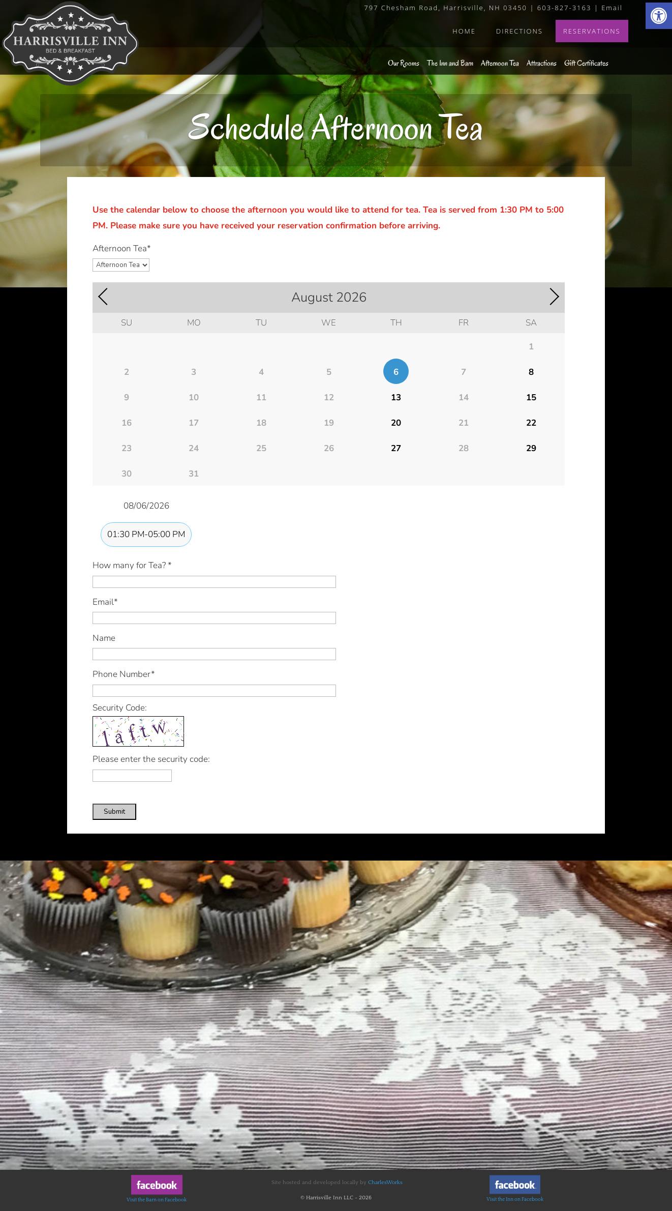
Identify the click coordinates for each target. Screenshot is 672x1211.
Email (105, 602)
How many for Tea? (132, 565)
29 (531, 448)
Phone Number (124, 674)
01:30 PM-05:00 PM (146, 534)
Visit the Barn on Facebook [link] (157, 1200)
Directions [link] (519, 31)
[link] (659, 16)
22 (531, 423)
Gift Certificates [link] (586, 63)
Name (104, 638)
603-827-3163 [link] (564, 7)
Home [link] (464, 31)
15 (531, 397)
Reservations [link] (592, 31)
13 (396, 397)
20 (396, 423)
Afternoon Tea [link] (500, 63)
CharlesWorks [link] (385, 1182)
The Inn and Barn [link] (450, 63)
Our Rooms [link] (403, 63)
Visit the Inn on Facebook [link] (514, 1199)
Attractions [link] (542, 63)
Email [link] (611, 7)
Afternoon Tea (122, 248)
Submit (114, 811)
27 (396, 448)
